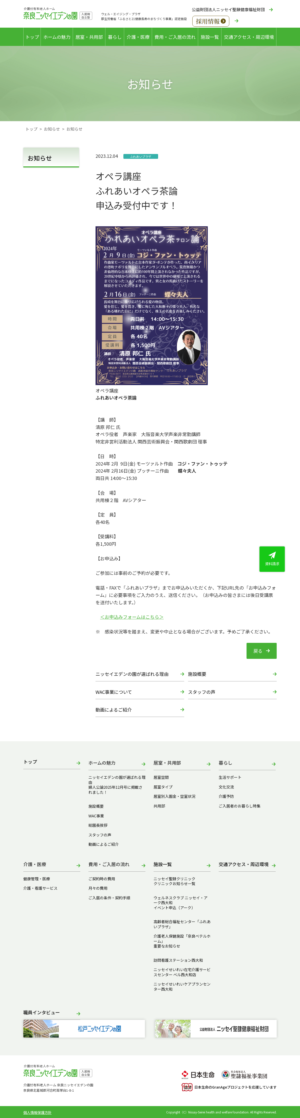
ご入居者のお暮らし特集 (239, 806)
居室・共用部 (89, 36)
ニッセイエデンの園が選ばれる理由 (132, 673)
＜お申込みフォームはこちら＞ (132, 616)
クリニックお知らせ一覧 (174, 883)
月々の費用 (97, 888)
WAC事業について (114, 692)
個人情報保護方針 (37, 1112)
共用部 (159, 806)
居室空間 (161, 777)
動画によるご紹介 (114, 709)
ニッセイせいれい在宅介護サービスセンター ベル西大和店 (182, 972)
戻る (257, 650)
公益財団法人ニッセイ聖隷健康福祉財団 (228, 9)
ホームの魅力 (56, 36)
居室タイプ (163, 786)
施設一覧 (210, 36)
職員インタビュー (41, 1013)
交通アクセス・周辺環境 (249, 36)
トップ (32, 36)
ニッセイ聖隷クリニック (174, 878)
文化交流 (226, 786)
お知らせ (52, 129)
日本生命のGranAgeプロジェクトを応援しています (229, 1087)
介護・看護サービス (40, 888)
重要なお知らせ (167, 946)
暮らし (115, 36)
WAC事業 (96, 815)
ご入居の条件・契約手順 (109, 897)
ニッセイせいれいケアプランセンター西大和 (182, 986)
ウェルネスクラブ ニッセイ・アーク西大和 (181, 900)
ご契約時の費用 (103, 878)
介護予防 (226, 796)
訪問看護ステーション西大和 (178, 960)
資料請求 (272, 559)
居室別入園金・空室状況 (174, 796)
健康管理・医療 (36, 878)
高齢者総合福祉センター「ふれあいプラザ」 (182, 924)
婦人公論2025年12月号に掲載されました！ (115, 790)
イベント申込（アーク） (174, 907)
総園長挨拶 (97, 825)
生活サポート (230, 777)
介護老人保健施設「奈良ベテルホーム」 (182, 938)
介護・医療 (138, 36)
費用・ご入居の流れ (175, 36)
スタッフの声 (201, 692)
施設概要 (197, 673)
